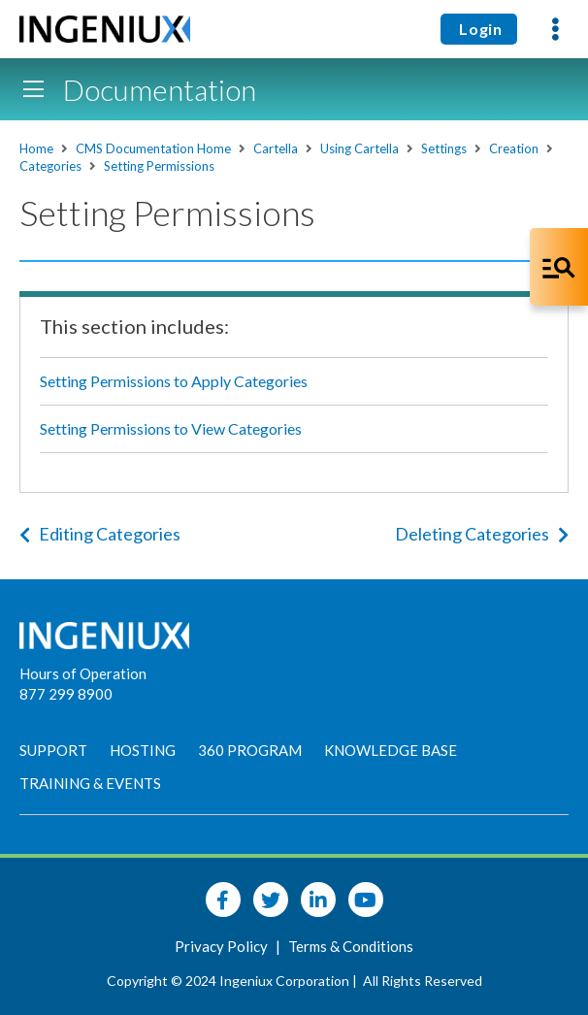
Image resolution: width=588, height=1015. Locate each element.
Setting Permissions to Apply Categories (174, 381)
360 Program (250, 750)
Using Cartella (359, 148)
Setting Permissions (159, 166)
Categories (50, 166)
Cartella (275, 148)
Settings (444, 148)
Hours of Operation (83, 673)
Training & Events (90, 783)
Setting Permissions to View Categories (171, 428)
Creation (514, 148)
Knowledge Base (390, 750)
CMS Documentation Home (153, 148)
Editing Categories (99, 533)
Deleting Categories (482, 533)
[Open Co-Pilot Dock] (559, 267)
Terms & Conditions (350, 946)
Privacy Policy (223, 946)
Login (479, 28)
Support (53, 750)
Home (36, 148)
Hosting (143, 750)
